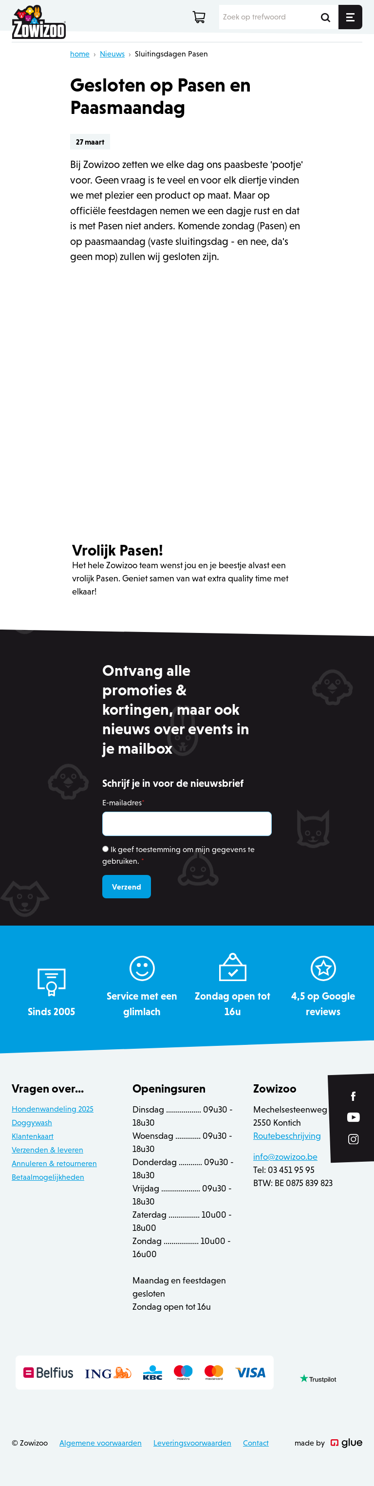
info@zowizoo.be (285, 1157)
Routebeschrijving (287, 1136)
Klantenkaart (33, 1136)
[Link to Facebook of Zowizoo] (353, 1096)
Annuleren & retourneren (54, 1163)
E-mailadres (123, 803)
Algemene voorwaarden (100, 1443)
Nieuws (112, 54)
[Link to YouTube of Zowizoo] (353, 1117)
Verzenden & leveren (47, 1150)
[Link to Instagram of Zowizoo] (353, 1139)
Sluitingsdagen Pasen (171, 54)
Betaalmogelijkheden (48, 1177)
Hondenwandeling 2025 (53, 1109)
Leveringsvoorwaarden (192, 1443)
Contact (256, 1443)
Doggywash (32, 1122)
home (80, 54)
